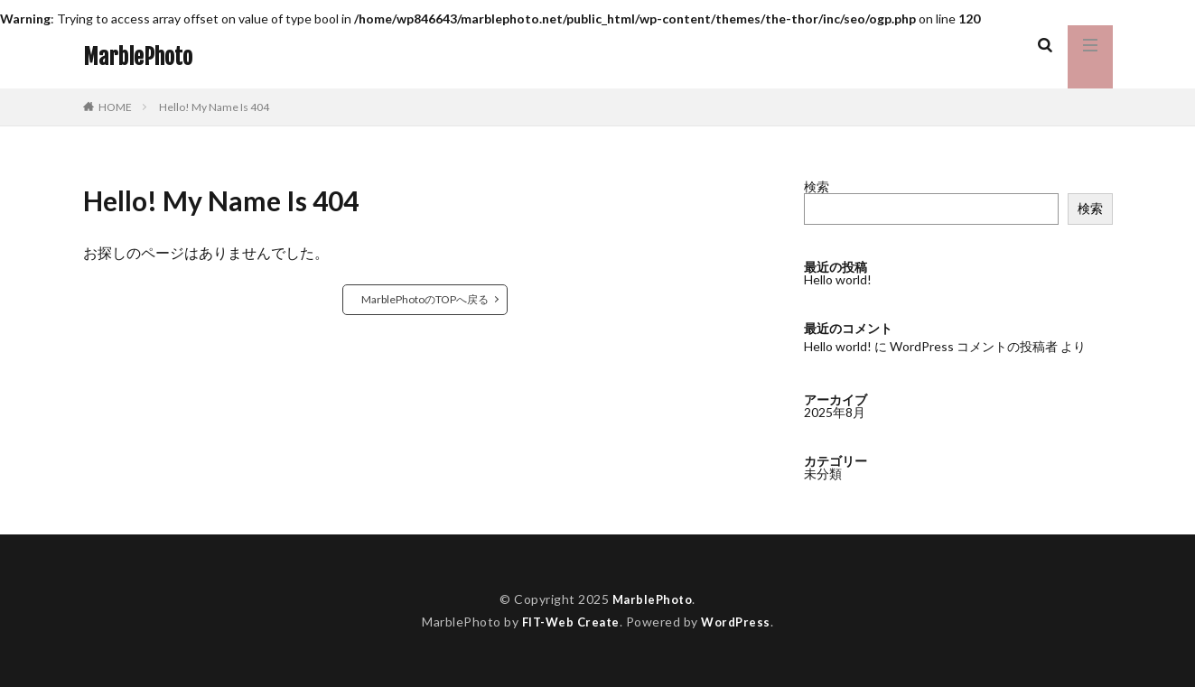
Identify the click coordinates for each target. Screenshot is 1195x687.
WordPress (739, 621)
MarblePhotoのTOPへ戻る (425, 299)
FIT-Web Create (569, 621)
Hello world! (838, 279)
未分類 (823, 472)
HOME (115, 106)
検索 (816, 186)
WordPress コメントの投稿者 (974, 346)
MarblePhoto (137, 57)
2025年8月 (834, 411)
